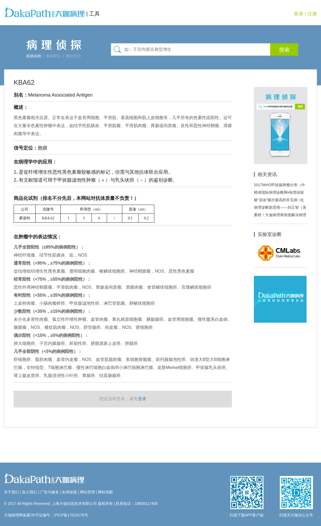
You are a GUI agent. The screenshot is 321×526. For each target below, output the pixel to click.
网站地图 (105, 492)
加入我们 (29, 492)
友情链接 (69, 492)
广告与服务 (49, 492)
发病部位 (53, 56)
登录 (298, 14)
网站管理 (87, 492)
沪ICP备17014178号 (71, 515)
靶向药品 (73, 56)
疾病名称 (33, 56)
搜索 (284, 50)
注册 (312, 14)
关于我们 (11, 492)
